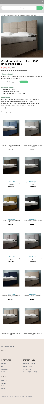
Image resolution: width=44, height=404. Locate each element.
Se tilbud (24, 82)
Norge (3, 388)
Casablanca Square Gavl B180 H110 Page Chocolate (11, 183)
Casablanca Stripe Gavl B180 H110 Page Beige (11, 334)
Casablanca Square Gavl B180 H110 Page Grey (33, 183)
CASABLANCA (12, 89)
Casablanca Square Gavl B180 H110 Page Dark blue (11, 296)
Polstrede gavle (14, 91)
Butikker (3, 372)
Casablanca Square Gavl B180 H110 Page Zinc (33, 259)
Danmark (4, 380)
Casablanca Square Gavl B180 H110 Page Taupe (11, 259)
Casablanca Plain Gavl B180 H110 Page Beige (33, 296)
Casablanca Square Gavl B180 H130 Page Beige (33, 334)
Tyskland (3, 386)
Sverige (3, 383)
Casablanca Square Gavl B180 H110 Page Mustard (11, 221)
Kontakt (3, 363)
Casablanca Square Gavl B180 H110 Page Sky (11, 146)
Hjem (2, 14)
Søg (39, 8)
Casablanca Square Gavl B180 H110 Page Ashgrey (33, 146)
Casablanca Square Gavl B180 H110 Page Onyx (33, 221)
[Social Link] (2, 354)
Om (2, 366)
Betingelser (4, 369)
